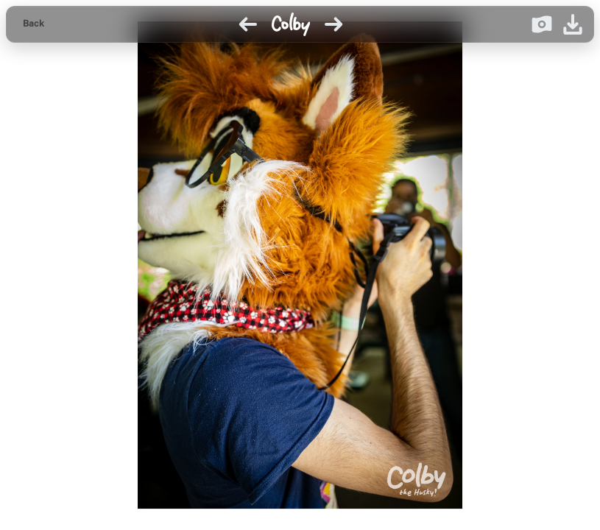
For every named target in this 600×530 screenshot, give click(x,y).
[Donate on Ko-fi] (542, 24)
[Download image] (573, 24)
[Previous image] (248, 24)
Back (33, 23)
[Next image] (333, 24)
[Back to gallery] (33, 24)
